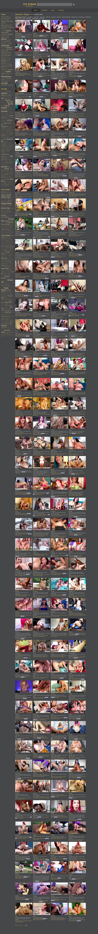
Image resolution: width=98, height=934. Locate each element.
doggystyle (4, 126)
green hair (42, 17)
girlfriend (3, 137)
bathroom (41, 796)
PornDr (3, 58)
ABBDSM (3, 18)
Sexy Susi (7, 315)
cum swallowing (58, 56)
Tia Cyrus (10, 327)
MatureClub (4, 51)
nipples (6, 161)
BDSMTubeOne (5, 24)
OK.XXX (8, 55)
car (79, 176)
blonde (7, 106)
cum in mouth (4, 118)
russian (10, 171)
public (2, 168)
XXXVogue (4, 85)
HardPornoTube (5, 35)
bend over (22, 116)
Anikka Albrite (8, 206)
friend (8, 135)
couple (6, 115)
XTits (6, 81)
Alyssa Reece (4, 200)
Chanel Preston (5, 230)
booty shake (7, 109)
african (37, 635)
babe (2, 98)
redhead (3, 170)
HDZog (3, 41)
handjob (3, 139)
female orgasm (60, 78)
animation (39, 475)
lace (41, 494)
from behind (76, 277)
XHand (8, 80)
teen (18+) (23, 454)
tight (10, 181)
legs (11, 148)
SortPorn (10, 69)
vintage (2, 184)
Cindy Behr (9, 233)
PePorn (7, 57)
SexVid (6, 68)
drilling (77, 699)
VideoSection (6, 77)
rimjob (10, 170)
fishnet (41, 156)
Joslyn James (8, 256)
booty (2, 109)
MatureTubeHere (6, 52)
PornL (3, 62)
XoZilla (2, 81)
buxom (60, 356)
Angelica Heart (4, 205)
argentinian (41, 295)
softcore (11, 174)
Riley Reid (8, 302)
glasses (76, 256)
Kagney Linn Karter (6, 259)
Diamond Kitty (8, 238)
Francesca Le (4, 243)
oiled (2, 162)
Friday (9, 243)
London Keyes (7, 273)
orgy (2, 163)
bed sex (37, 75)
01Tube (3, 17)
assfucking (8, 96)
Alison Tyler (8, 198)
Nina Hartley (9, 293)
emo (83, 254)
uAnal (11, 73)
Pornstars (44, 10)
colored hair (36, 17)
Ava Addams (5, 217)
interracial (4, 145)
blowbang (81, 614)
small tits (6, 174)
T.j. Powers (6, 324)
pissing (6, 165)
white (2, 185)
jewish (57, 474)
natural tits (7, 159)
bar (21, 96)
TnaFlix (8, 71)
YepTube (10, 85)
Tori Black (9, 328)
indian (12, 144)
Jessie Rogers (4, 255)
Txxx (8, 73)
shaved (8, 173)
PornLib (7, 62)
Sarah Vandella (5, 310)
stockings (3, 177)
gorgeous (19, 97)
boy (58, 336)
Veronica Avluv (5, 333)
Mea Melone (4, 280)
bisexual (47, 718)
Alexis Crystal (6, 195)
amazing (73, 919)
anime (58, 615)
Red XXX (10, 299)
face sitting (3, 130)
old (4, 162)
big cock (10, 102)
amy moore (38, 493)
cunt (8, 121)
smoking (80, 337)
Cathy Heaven (9, 228)
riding (7, 170)
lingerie (3, 151)
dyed (24, 18)
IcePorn (3, 44)
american (10, 93)
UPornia (7, 74)
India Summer (9, 246)
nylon (75, 635)
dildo (5, 124)
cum (12, 117)
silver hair (59, 17)
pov (9, 167)
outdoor (5, 163)
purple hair (30, 17)
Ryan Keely (8, 305)
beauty (3, 100)
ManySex (9, 49)
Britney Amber (5, 224)
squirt (10, 176)
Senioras (9, 65)
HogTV (8, 41)
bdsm (9, 98)
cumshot (9, 120)
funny (11, 135)
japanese (9, 145)
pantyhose (59, 155)
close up (11, 112)
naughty (3, 161)
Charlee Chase (4, 231)
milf (11, 156)
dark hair (39, 197)
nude (10, 161)
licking (8, 150)
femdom (7, 133)
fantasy (2, 131)
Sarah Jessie (7, 309)
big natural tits (4, 104)
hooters (9, 142)
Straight (36, 10)
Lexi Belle (3, 270)
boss (40, 257)
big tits (10, 104)
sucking (3, 179)
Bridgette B (10, 222)
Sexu (2, 68)
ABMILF (7, 19)
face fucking (9, 129)
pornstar (4, 167)
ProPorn (9, 63)
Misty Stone (7, 283)
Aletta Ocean (8, 193)
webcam (7, 184)
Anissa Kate (5, 208)
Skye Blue (6, 320)
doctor (64, 555)
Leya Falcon (8, 271)
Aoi (5, 209)
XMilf (12, 80)
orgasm (11, 162)
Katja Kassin (4, 262)
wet (11, 184)
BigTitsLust (8, 26)
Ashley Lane (6, 213)
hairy (12, 137)
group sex (8, 137)
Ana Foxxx (8, 202)
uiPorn (3, 75)
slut (2, 174)
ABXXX (3, 21)
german (7, 136)
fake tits (11, 130)
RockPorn (3, 65)
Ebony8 (8, 29)
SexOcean (4, 66)
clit (84, 373)
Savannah (7, 312)
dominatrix (22, 899)
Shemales (61, 10)
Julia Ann (4, 258)
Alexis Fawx (5, 197)
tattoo (7, 179)
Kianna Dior (10, 263)
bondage (10, 108)
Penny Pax (4, 296)
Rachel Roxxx (8, 297)
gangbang (3, 136)
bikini (48, 215)
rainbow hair (88, 17)
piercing (3, 165)
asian (6, 95)
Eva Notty (11, 242)
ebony (8, 127)
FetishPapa (4, 32)
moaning (10, 158)
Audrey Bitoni (9, 215)
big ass (8, 100)
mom (2, 159)
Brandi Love (9, 221)
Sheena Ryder (5, 319)
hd (2, 141)
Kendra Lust (4, 263)
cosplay (52, 97)
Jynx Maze (10, 258)
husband (8, 144)
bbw (6, 98)
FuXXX (10, 34)
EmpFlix (3, 30)
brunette (4, 111)
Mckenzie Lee (10, 278)
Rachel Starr (4, 299)
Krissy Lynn (4, 265)
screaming (3, 173)
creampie (3, 117)
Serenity (3, 315)
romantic (3, 171)
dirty (22, 876)
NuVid (3, 55)
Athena (3, 215)
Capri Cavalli (4, 227)
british (12, 109)
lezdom (55, 176)
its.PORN (8, 44)
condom (16, 315)
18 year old (3, 91)
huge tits (3, 144)
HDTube (9, 39)
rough (7, 171)
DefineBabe (4, 27)
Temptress (4, 327)
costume (41, 216)
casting (9, 111)
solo (2, 176)
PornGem (8, 58)
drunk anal (41, 18)
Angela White (6, 203)
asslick (56, 195)
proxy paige (81, 17)
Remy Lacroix (4, 300)
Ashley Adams (4, 212)
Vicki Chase (9, 335)
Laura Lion (5, 268)
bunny (76, 296)
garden (20, 878)
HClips (3, 37)
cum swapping (41, 797)
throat (7, 181)
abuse (54, 175)
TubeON (3, 73)
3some (9, 91)
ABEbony (9, 18)
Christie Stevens (9, 232)
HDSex (4, 39)
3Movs (8, 17)
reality (11, 169)
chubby (7, 112)
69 (18, 276)
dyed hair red (74, 17)
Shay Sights (7, 317)
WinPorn (3, 80)
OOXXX (3, 57)
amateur (4, 93)
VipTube (3, 78)
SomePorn (4, 69)
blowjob (4, 108)
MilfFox (10, 54)
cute (2, 123)
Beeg (2, 26)
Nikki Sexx (3, 293)
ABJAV (2, 19)
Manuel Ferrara (5, 277)
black (2, 106)
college (2, 114)
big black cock (60, 536)
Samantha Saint (5, 307)
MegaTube (4, 54)
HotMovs (9, 42)
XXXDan (4, 83)
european (3, 129)
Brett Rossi (3, 222)
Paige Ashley (9, 294)
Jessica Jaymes (9, 254)
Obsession (3, 294)
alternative (28, 18)
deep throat (7, 123)
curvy (11, 121)
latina (7, 148)
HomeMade (4, 42)
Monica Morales (5, 285)
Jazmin (2, 252)
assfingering (39, 616)
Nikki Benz (9, 291)
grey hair (53, 17)
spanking (6, 176)
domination (17, 899)
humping (42, 919)
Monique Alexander (6, 286)
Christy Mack (4, 233)
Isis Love (3, 248)
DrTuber (3, 29)
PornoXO (3, 63)
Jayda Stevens (4, 249)
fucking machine (22, 494)
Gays (52, 10)
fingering (3, 135)
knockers (3, 148)
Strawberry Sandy (8, 321)
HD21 (7, 37)
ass (9, 95)
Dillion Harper (4, 239)
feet (8, 131)
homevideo (4, 143)
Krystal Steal (7, 266)
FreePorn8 (4, 34)
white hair (48, 17)
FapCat (8, 31)
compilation (7, 114)
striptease (9, 177)
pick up (59, 739)
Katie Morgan (8, 261)
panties (9, 163)
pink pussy (57, 595)
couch (23, 214)
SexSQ (10, 66)
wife (5, 185)
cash (52, 117)
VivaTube (8, 78)
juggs (4, 147)
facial (7, 130)
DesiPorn (10, 27)
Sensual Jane (9, 313)
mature (3, 156)
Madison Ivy (4, 274)
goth (27, 471)
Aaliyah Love (5, 192)
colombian (83, 176)
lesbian (3, 150)
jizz (2, 147)
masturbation (5, 154)
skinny (12, 173)
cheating (3, 112)
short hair (30, 55)
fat (5, 131)
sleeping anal (35, 18)
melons (7, 156)
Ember (8, 241)
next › (26, 925)
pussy (7, 169)
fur (48, 35)
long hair (7, 151)
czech (83, 215)
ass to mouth (44, 277)
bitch (73, 196)
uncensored (9, 182)
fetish (10, 133)
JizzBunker (5, 46)
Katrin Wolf (9, 262)
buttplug (20, 197)
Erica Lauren (6, 242)
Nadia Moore (4, 289)
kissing (11, 147)
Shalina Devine (5, 316)
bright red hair (18, 18)
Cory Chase (5, 235)
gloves (76, 315)
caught (56, 235)
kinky (8, 147)
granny (74, 216)
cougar (2, 115)
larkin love (35, 316)
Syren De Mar (5, 323)
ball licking (23, 433)
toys (5, 183)
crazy (70, 718)
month (36, 14)
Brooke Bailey (9, 225)
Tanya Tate (10, 325)
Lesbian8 (8, 47)
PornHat (3, 60)
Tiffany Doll (3, 328)
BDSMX (11, 24)
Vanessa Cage (10, 332)
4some (22, 134)
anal (2, 95)
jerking (40, 57)
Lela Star (11, 268)
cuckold (8, 117)
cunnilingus (4, 121)
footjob (43, 116)
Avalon (6, 219)
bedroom (77, 36)
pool (38, 818)
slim (58, 879)
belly (31, 175)
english (16, 534)
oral (7, 162)
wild (8, 185)
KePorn (3, 47)
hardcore (9, 139)
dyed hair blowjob (66, 17)
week (41, 14)
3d (36, 475)
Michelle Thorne (7, 282)
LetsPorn (3, 49)
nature (12, 159)
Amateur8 (9, 21)
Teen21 (3, 71)
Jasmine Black (9, 248)
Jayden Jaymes (8, 250)
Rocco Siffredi (4, 303)
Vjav (13, 78)
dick (2, 125)
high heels (6, 141)
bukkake (70, 615)
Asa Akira (8, 211)
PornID (8, 60)
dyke (38, 156)
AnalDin (3, 23)
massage (3, 152)
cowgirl (11, 115)
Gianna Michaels (5, 245)
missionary (4, 158)
